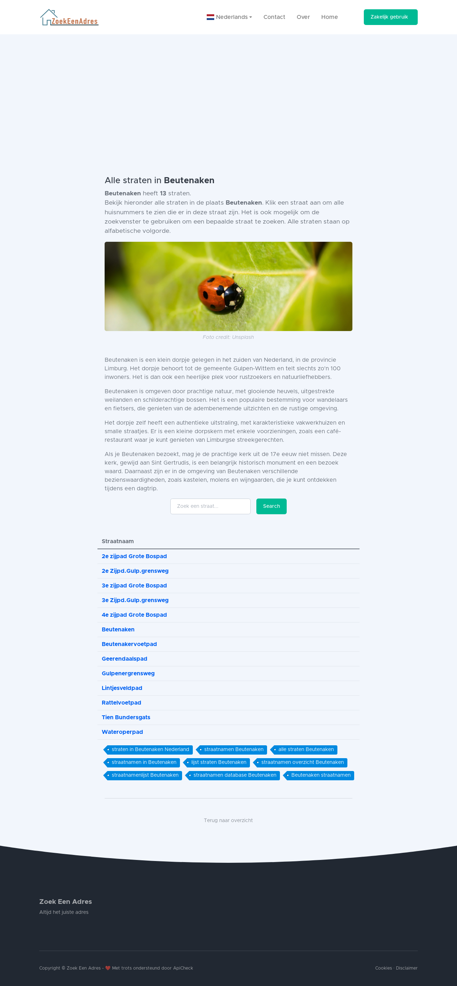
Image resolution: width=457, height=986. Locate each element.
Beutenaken (118, 629)
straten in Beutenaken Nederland (150, 749)
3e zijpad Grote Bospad (134, 586)
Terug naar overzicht (228, 820)
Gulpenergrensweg (128, 673)
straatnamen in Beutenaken (144, 762)
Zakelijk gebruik (389, 17)
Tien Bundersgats (126, 717)
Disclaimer (407, 968)
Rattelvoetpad (121, 703)
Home (329, 17)
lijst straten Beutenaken (218, 762)
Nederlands (227, 17)
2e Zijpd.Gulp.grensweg (135, 571)
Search (271, 506)
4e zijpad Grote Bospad (134, 615)
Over (303, 17)
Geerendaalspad (124, 659)
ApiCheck (183, 968)
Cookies (383, 968)
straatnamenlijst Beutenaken (145, 775)
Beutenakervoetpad (129, 644)
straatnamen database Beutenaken (235, 775)
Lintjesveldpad (122, 688)
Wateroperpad (122, 732)
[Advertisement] (228, 88)
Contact (274, 17)
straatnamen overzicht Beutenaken (302, 762)
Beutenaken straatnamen (321, 775)
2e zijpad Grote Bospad (134, 556)
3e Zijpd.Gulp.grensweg (135, 600)
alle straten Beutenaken (306, 749)
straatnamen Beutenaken (233, 749)
